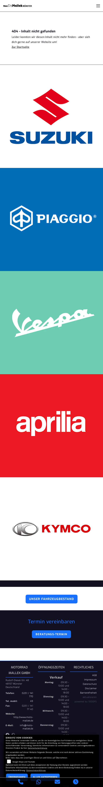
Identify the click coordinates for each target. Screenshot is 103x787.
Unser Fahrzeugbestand (51, 599)
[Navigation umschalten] (98, 5)
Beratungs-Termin (51, 634)
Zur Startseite (20, 47)
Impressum (90, 679)
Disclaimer (91, 688)
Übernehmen (16, 777)
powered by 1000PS (86, 701)
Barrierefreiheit (88, 692)
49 (31, 701)
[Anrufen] (20, 782)
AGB (94, 675)
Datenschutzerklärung (37, 748)
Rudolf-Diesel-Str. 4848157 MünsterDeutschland (17, 684)
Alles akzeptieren (45, 777)
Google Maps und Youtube (24, 762)
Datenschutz (90, 684)
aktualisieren (90, 697)
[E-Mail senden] (57, 782)
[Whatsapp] (38, 782)
